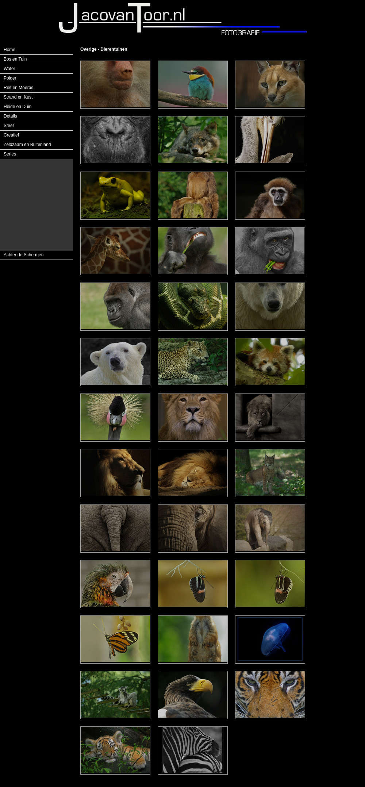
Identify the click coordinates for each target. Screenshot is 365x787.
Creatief (11, 135)
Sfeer (9, 125)
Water (9, 68)
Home (9, 49)
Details (10, 116)
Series (10, 154)
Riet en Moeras (18, 87)
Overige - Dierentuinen (103, 49)
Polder (10, 78)
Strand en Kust (18, 97)
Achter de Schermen (23, 254)
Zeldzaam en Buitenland (27, 144)
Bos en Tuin (15, 59)
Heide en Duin (17, 106)
